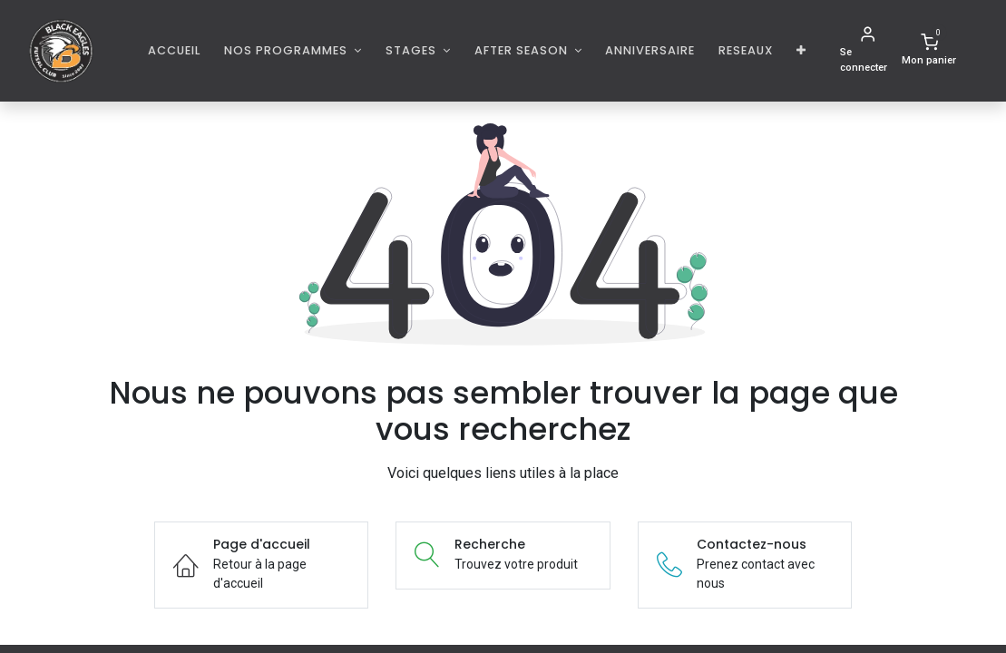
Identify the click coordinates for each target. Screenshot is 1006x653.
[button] (801, 50)
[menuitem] (175, 50)
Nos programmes (287, 50)
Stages (413, 50)
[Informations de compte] (867, 50)
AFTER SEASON (522, 50)
